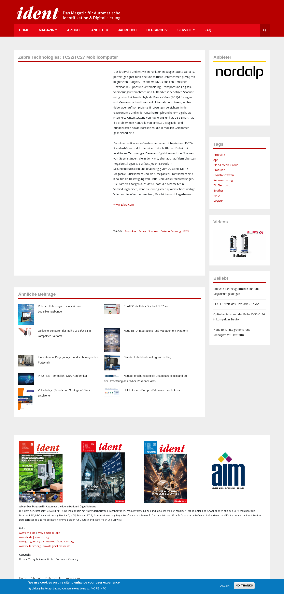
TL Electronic (221, 185)
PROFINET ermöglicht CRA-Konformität (62, 375)
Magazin (46, 30)
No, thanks (244, 585)
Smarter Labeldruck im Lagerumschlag (147, 357)
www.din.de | (27, 537)
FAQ (208, 30)
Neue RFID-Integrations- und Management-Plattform (156, 330)
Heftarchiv (157, 30)
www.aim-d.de (27, 533)
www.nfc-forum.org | (31, 546)
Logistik (218, 200)
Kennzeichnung (223, 180)
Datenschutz (53, 578)
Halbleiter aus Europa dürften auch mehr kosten (153, 390)
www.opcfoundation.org (60, 541)
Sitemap (36, 578)
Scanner (153, 231)
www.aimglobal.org (49, 533)
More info (98, 588)
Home (24, 30)
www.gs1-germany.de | (32, 541)
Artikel (74, 30)
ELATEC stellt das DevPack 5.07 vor (146, 306)
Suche (265, 30)
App (215, 160)
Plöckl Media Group (225, 165)
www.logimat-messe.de (56, 546)
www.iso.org (42, 537)
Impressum (72, 578)
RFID (216, 195)
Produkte (130, 231)
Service (185, 30)
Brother (218, 190)
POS (186, 231)
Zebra (142, 231)
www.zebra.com (123, 204)
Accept (225, 585)
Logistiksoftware (224, 175)
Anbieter (99, 30)
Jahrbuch (127, 30)
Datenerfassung (171, 231)
